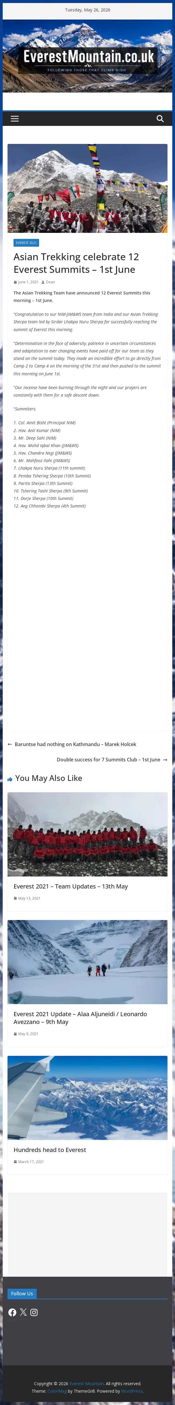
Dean (50, 282)
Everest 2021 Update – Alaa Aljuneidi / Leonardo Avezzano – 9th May (80, 1018)
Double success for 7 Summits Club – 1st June (112, 759)
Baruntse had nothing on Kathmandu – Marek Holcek (72, 744)
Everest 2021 (26, 243)
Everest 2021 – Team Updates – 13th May (71, 886)
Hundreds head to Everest (50, 1150)
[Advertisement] (87, 1235)
